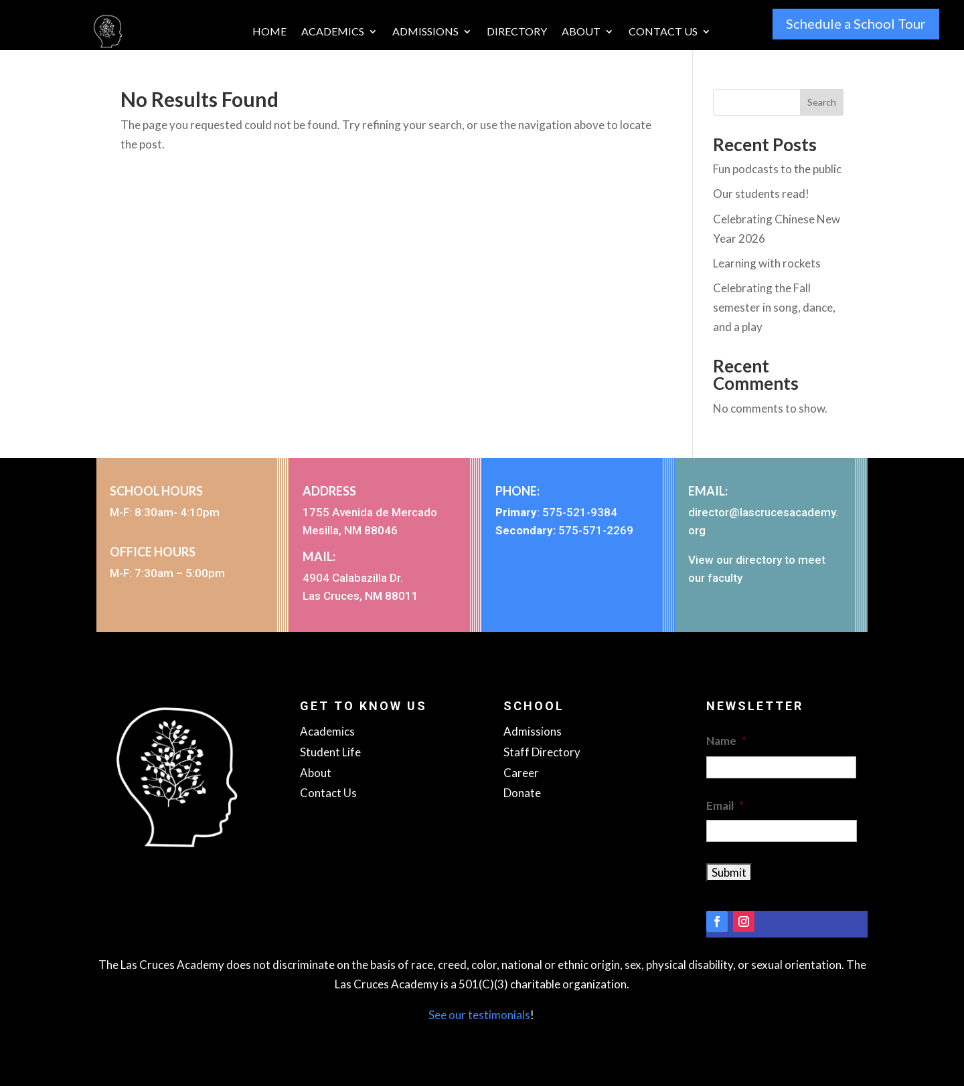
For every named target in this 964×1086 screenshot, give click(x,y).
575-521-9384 (579, 512)
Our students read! (761, 194)
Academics (332, 32)
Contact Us (663, 32)
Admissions (425, 32)
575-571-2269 (595, 530)
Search (821, 102)
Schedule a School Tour (856, 24)
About (581, 32)
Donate (522, 793)
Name (726, 741)
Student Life (330, 752)
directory (759, 559)
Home (269, 32)
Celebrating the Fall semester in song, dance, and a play (774, 307)
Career (521, 773)
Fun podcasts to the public (777, 169)
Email (725, 805)
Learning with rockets (767, 263)
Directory (517, 32)
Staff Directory (541, 752)
